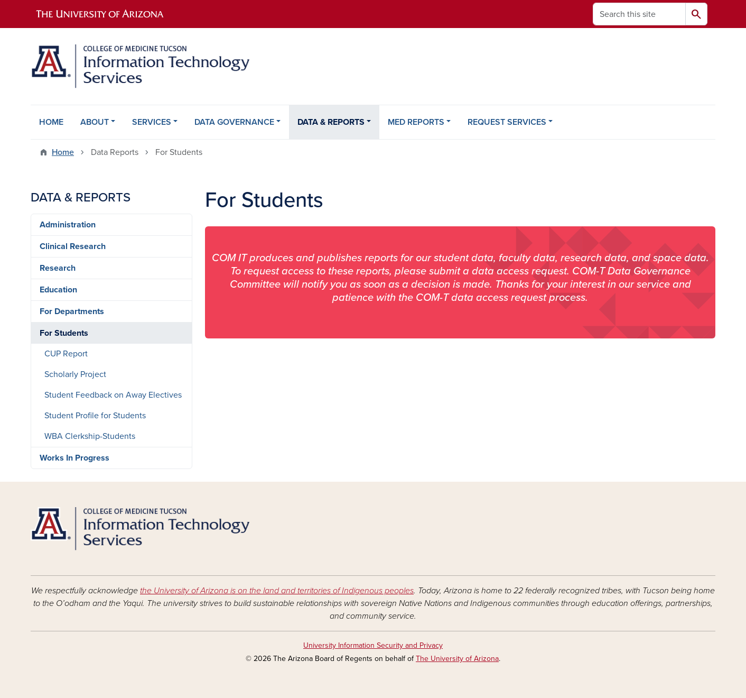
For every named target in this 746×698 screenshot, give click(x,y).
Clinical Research (73, 246)
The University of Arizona (457, 658)
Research (58, 268)
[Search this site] (639, 14)
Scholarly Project (75, 374)
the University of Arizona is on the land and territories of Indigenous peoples (277, 590)
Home (63, 152)
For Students (64, 333)
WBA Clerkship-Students (89, 436)
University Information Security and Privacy (373, 645)
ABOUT (94, 122)
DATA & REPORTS (331, 122)
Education (58, 289)
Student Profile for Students (95, 415)
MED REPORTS (416, 122)
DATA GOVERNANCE (234, 122)
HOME (51, 122)
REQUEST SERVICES (507, 122)
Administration (68, 224)
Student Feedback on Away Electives (113, 395)
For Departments (72, 311)
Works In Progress (74, 458)
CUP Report (66, 353)
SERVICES (151, 122)
